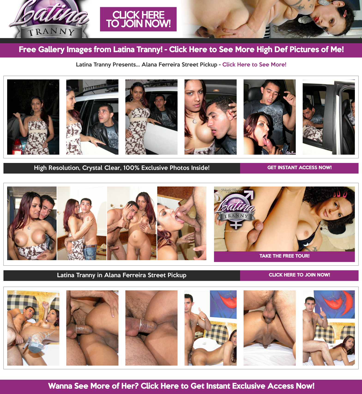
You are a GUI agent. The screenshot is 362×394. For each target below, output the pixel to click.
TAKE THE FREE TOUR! (284, 256)
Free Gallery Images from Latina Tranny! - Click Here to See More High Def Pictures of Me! (181, 50)
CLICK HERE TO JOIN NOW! (299, 275)
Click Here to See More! (254, 64)
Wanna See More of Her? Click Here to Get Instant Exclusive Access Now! (181, 386)
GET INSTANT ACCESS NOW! (299, 168)
